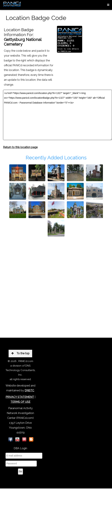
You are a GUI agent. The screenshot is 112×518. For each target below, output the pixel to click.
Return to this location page (20, 147)
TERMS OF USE (20, 401)
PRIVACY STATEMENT (20, 397)
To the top (20, 353)
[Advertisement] (37, 277)
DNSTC (29, 390)
